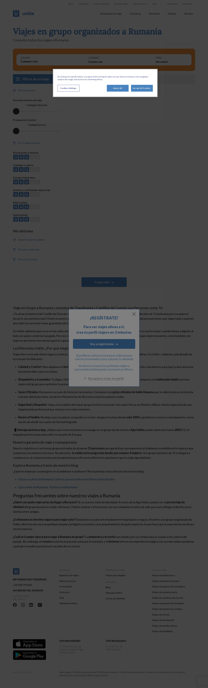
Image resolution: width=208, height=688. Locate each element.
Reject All (117, 88)
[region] (105, 83)
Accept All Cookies (142, 88)
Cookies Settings (68, 88)
